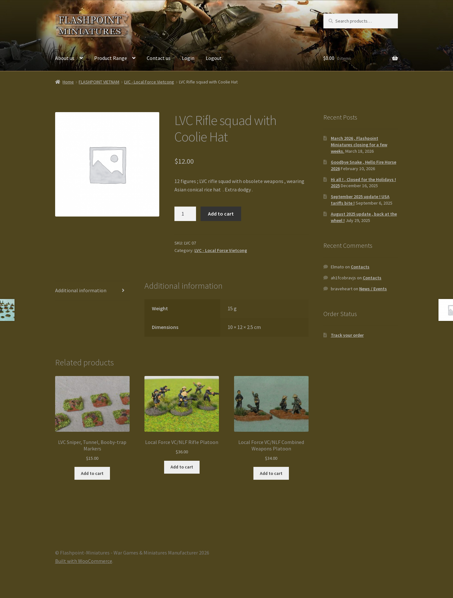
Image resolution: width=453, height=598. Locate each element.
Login (188, 58)
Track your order (347, 335)
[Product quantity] (185, 214)
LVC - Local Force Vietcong (149, 82)
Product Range (110, 58)
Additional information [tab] (80, 290)
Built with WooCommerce (83, 561)
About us (64, 58)
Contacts (360, 267)
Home (68, 82)
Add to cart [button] (92, 473)
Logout (214, 58)
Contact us (159, 58)
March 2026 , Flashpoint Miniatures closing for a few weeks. (359, 144)
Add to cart (221, 213)
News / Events (373, 289)
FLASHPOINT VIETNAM (99, 82)
